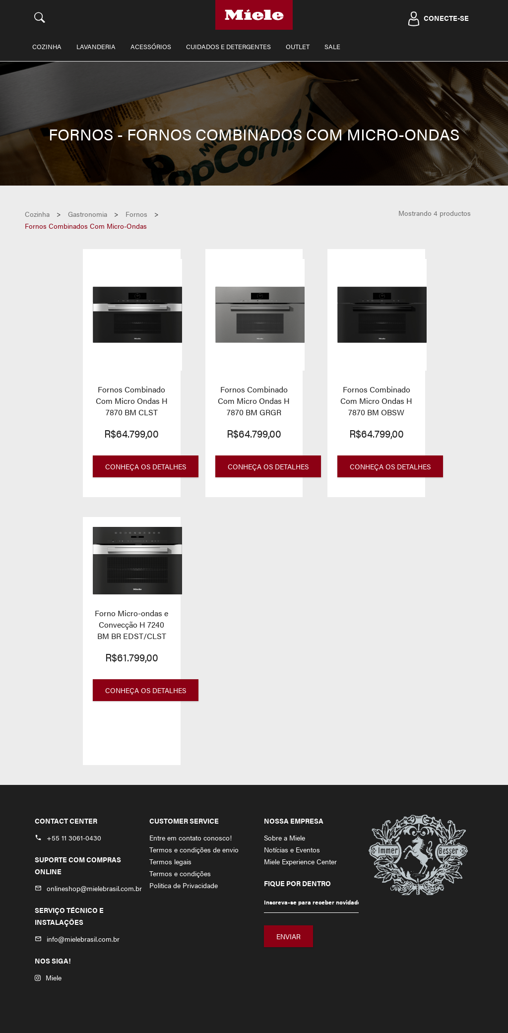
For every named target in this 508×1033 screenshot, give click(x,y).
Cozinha (47, 46)
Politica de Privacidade (183, 885)
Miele (48, 977)
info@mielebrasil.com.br (83, 939)
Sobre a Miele (284, 837)
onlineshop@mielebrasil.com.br (94, 888)
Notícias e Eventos (292, 849)
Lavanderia (96, 46)
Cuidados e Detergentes (228, 46)
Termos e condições (180, 873)
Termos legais (170, 861)
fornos (136, 214)
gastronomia (87, 214)
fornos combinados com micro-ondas (86, 226)
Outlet (298, 46)
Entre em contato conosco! (190, 837)
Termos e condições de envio (194, 849)
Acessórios (150, 46)
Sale (332, 46)
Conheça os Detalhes (145, 466)
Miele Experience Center (300, 861)
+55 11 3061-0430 (74, 837)
